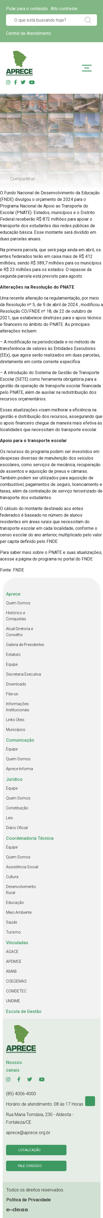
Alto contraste (64, 8)
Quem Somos (18, 603)
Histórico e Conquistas (16, 616)
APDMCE (13, 961)
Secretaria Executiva (23, 674)
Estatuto (13, 654)
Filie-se (12, 694)
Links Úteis (15, 720)
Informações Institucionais (17, 707)
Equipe (12, 664)
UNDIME (13, 1001)
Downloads (16, 684)
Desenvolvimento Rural (21, 889)
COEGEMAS (16, 981)
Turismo (13, 932)
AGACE (12, 951)
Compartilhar (22, 178)
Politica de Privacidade (28, 1199)
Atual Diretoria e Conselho (19, 632)
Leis (9, 818)
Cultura (12, 877)
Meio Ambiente (19, 912)
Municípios (15, 729)
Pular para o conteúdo (27, 8)
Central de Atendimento (28, 33)
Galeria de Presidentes (25, 644)
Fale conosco (30, 1166)
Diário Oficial (17, 828)
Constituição (17, 808)
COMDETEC (16, 991)
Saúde (11, 922)
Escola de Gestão (23, 1011)
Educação (15, 902)
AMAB (11, 971)
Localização (29, 1150)
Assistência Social (22, 867)
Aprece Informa (19, 769)
